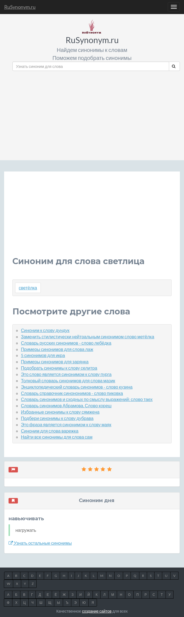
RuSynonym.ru (20, 7)
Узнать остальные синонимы (40, 543)
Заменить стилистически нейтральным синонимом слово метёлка (87, 336)
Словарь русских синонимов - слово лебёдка (66, 342)
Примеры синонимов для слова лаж (57, 349)
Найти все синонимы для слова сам (57, 436)
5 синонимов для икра (43, 355)
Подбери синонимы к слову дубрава (57, 418)
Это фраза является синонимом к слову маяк (66, 424)
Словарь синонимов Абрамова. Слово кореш (66, 405)
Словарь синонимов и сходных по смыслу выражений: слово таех (87, 399)
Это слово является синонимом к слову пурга (66, 374)
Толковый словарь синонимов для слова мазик (68, 380)
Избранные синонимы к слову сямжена (60, 411)
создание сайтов (97, 611)
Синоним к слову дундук (45, 330)
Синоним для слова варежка (50, 430)
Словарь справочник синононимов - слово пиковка (72, 393)
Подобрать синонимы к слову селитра (59, 367)
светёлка (28, 287)
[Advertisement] (96, 113)
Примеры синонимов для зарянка (55, 361)
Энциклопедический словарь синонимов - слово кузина (76, 386)
